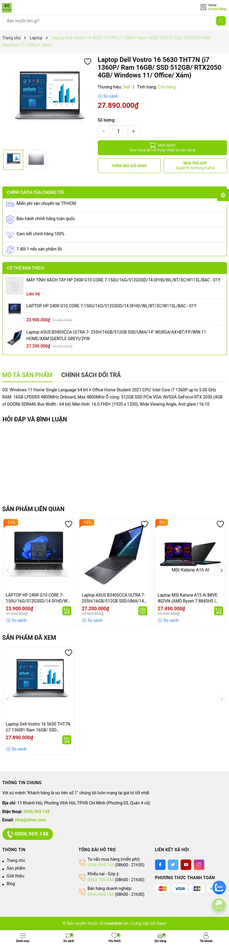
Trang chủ (16, 860)
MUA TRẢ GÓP (195, 165)
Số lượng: (107, 120)
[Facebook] (160, 865)
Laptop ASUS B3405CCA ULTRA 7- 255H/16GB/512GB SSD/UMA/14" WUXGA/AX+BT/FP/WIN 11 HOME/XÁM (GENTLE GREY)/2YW (116, 335)
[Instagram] (199, 865)
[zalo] (219, 887)
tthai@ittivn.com (30, 820)
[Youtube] (186, 865)
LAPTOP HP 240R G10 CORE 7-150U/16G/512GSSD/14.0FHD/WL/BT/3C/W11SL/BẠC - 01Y (111, 305)
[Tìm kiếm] (221, 21)
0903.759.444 (101, 879)
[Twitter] (173, 865)
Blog (11, 883)
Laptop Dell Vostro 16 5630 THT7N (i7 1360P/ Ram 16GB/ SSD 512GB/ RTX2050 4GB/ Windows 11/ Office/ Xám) (38, 727)
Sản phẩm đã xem (29, 637)
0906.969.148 (37, 811)
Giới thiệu (15, 876)
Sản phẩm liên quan (33, 509)
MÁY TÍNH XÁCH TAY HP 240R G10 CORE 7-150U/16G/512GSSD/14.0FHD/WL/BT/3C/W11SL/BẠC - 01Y (124, 280)
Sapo (161, 923)
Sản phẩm (16, 868)
